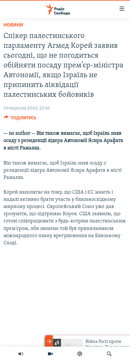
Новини (13, 25)
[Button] (20, 119)
